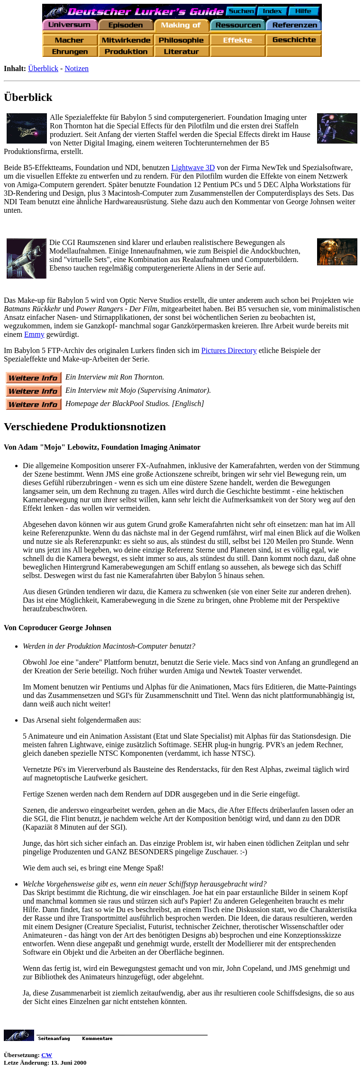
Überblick (43, 68)
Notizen (76, 68)
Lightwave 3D (193, 167)
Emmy (34, 334)
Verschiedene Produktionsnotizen (85, 426)
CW (46, 1055)
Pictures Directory (229, 350)
